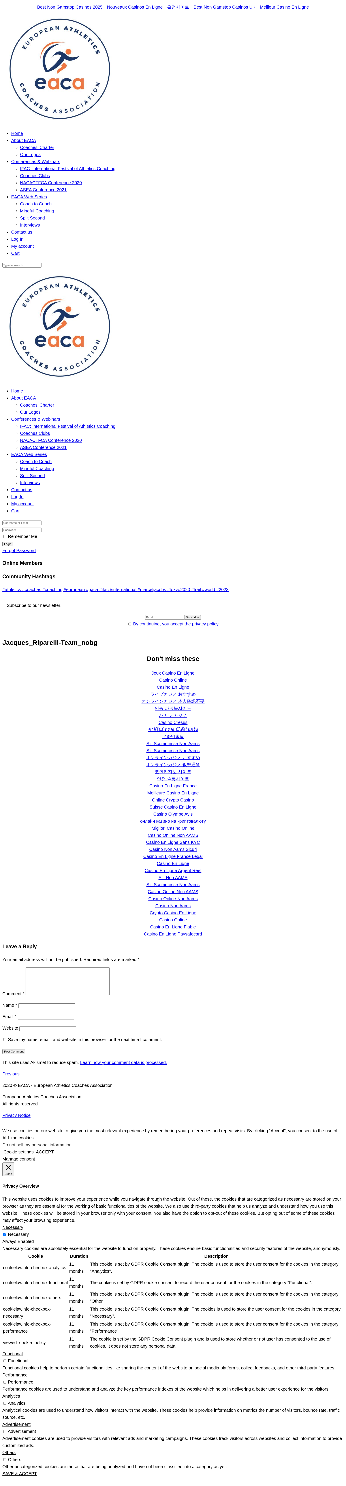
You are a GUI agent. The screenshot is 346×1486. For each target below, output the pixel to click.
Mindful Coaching (37, 210)
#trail (196, 589)
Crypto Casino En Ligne (173, 912)
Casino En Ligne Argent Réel (173, 870)
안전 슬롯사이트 (173, 778)
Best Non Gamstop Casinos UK (224, 7)
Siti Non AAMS (172, 877)
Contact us (21, 232)
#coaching (53, 589)
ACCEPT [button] (45, 1157)
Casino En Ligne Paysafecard (173, 934)
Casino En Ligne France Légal (173, 856)
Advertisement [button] (16, 1429)
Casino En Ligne (173, 687)
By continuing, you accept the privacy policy (175, 623)
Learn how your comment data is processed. (123, 1067)
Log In (17, 239)
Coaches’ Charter (37, 147)
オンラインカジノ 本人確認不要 (173, 701)
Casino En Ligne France (173, 785)
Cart (15, 253)
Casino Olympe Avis (173, 814)
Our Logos (30, 154)
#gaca (92, 589)
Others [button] (9, 1457)
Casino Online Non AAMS (173, 835)
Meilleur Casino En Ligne (284, 7)
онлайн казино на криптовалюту (173, 821)
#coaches (32, 589)
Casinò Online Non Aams (172, 898)
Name (9, 1010)
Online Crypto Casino (173, 800)
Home (17, 133)
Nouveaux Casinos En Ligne (135, 7)
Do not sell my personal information (36, 1150)
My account (22, 246)
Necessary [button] (12, 1232)
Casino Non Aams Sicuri (173, 849)
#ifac (104, 589)
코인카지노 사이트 (173, 771)
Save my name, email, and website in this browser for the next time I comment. (85, 1044)
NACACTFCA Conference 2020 (51, 182)
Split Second (32, 218)
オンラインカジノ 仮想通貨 (173, 764)
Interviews (30, 225)
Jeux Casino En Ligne (173, 673)
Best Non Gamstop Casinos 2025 (70, 7)
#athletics (12, 589)
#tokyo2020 (179, 589)
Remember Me (22, 536)
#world (209, 589)
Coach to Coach (36, 203)
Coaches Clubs (35, 175)
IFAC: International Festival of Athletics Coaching (67, 168)
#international (124, 589)
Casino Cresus (172, 722)
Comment (13, 999)
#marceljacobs (152, 589)
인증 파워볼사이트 (173, 708)
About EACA (23, 140)
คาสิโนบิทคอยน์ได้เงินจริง (173, 729)
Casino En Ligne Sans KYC (173, 842)
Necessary (18, 1239)
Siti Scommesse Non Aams (172, 743)
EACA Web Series (29, 196)
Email (9, 1021)
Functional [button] (12, 1359)
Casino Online (173, 680)
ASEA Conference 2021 (43, 189)
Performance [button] (15, 1380)
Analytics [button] (11, 1401)
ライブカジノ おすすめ (173, 694)
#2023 (222, 589)
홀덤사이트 (178, 7)
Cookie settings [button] (19, 1157)
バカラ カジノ (173, 715)
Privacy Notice (16, 1120)
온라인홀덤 (173, 736)
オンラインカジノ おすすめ (173, 757)
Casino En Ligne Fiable (173, 926)
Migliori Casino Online (173, 828)
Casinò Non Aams (173, 905)
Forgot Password (19, 550)
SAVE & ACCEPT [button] (19, 1479)
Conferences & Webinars (35, 161)
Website (10, 1033)
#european (75, 589)
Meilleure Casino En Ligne (173, 792)
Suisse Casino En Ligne (173, 807)
